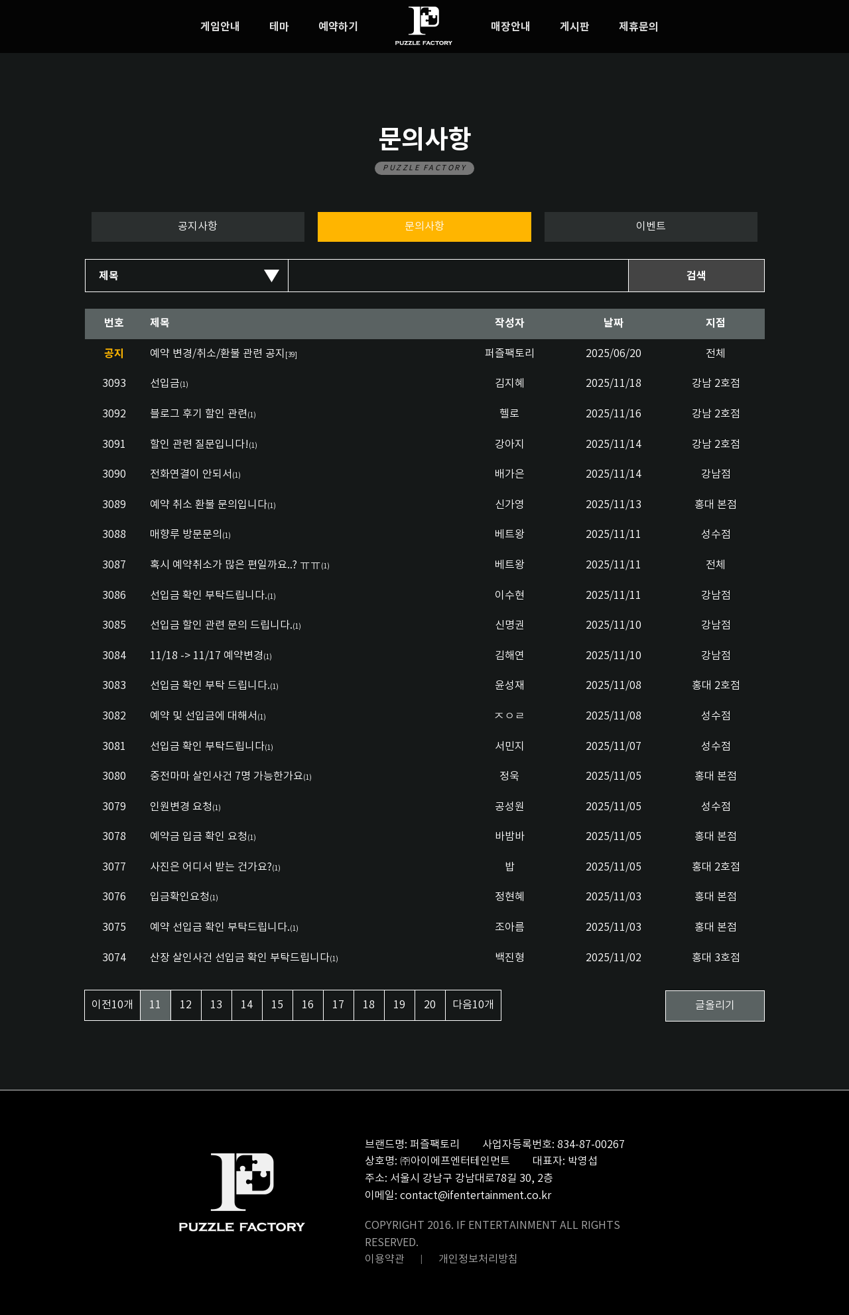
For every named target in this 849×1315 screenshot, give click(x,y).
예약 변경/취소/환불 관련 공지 (223, 354)
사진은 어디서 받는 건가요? (211, 867)
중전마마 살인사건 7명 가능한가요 (226, 776)
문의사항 (424, 227)
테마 (279, 27)
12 (186, 1005)
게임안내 (220, 27)
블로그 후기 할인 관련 (198, 414)
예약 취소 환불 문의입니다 (208, 505)
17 (338, 1005)
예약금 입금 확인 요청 (198, 837)
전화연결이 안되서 (191, 474)
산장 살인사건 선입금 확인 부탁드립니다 (240, 958)
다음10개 (473, 1005)
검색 (696, 276)
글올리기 (715, 1006)
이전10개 (112, 1005)
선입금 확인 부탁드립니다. (208, 596)
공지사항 (198, 227)
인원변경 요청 (181, 807)
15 (277, 1005)
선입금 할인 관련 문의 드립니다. (221, 625)
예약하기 (338, 27)
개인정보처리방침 (478, 1259)
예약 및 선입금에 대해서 (203, 716)
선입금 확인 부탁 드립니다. (210, 686)
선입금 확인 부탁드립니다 (207, 747)
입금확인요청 (180, 897)
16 (308, 1005)
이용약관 (385, 1259)
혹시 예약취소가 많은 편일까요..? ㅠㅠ (235, 565)
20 (430, 1005)
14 (247, 1005)
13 (216, 1005)
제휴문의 (639, 27)
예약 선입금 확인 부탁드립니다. (220, 927)
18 (369, 1005)
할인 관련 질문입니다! (199, 444)
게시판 (575, 27)
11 (155, 1005)
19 (399, 1005)
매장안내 (511, 27)
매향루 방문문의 (186, 535)
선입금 (165, 384)
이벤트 (651, 227)
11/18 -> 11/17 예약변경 (206, 656)
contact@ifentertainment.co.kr (475, 1196)
